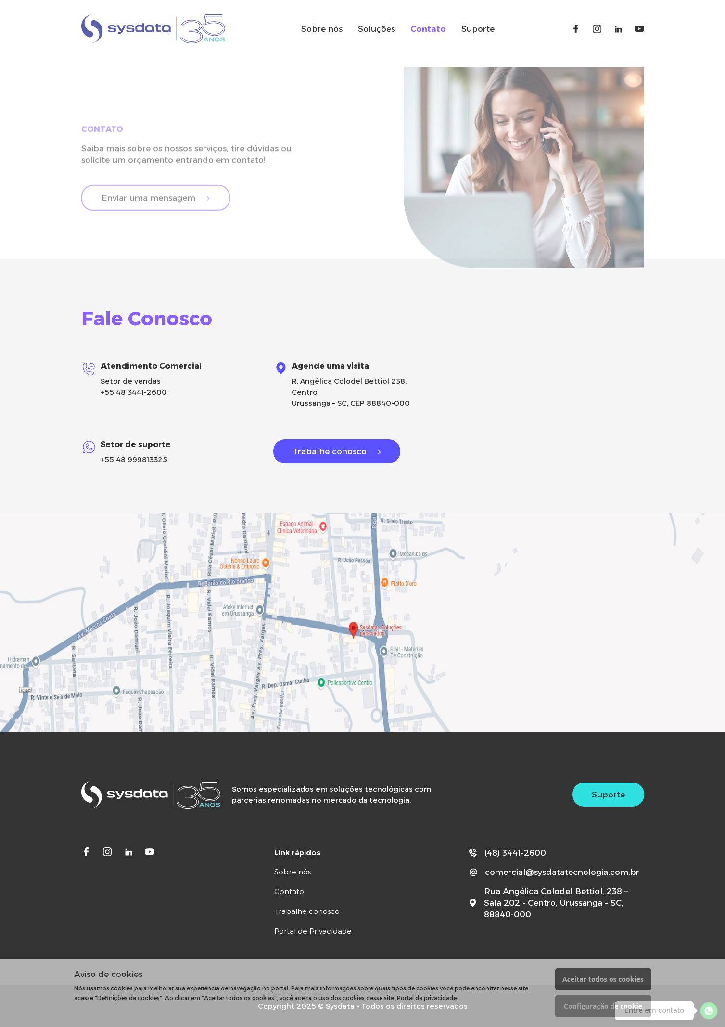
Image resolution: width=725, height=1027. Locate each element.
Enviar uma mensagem (148, 203)
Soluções (376, 29)
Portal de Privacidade (313, 931)
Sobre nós (322, 29)
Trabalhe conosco (330, 451)
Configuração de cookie (603, 1006)
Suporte (478, 29)
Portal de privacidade (427, 997)
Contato (428, 29)
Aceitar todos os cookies (603, 979)
